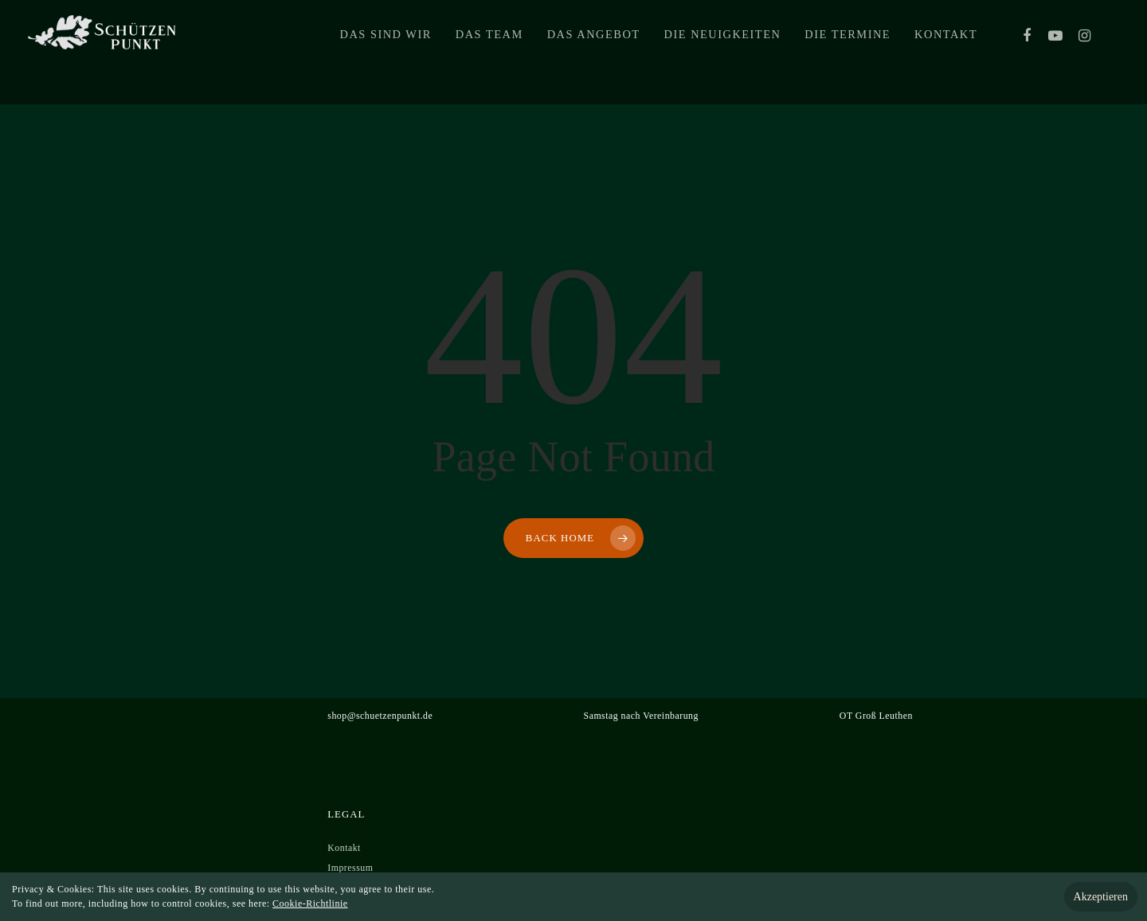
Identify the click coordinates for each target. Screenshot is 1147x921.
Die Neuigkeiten (722, 52)
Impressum (350, 867)
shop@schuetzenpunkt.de (380, 715)
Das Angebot (593, 52)
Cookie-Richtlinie (310, 903)
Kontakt (945, 52)
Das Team (489, 52)
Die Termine (847, 52)
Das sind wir (386, 52)
